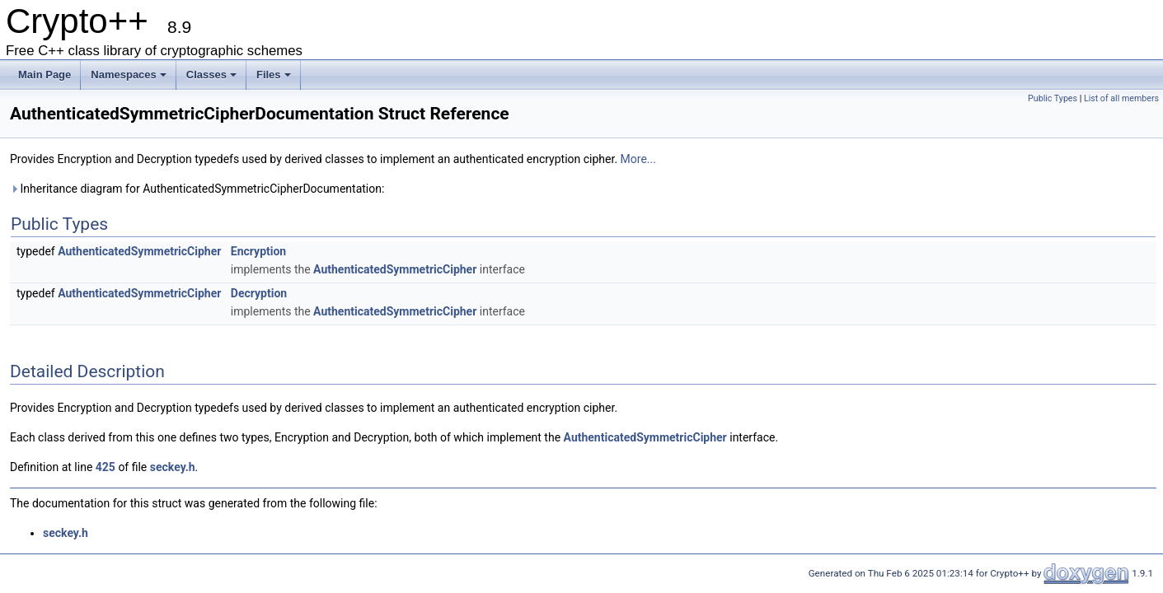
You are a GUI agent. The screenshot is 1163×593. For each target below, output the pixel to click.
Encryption (258, 251)
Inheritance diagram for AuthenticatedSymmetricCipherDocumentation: (197, 188)
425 (105, 467)
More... (638, 159)
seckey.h (172, 467)
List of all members (1121, 98)
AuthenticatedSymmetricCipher (139, 251)
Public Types (1052, 98)
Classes (211, 74)
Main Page (44, 74)
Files (273, 74)
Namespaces (128, 74)
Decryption (259, 293)
